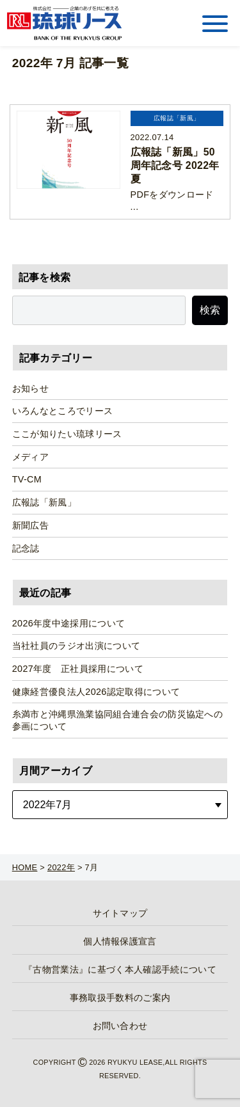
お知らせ (30, 388)
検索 (210, 310)
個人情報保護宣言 (120, 941)
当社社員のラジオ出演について (76, 646)
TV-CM (27, 479)
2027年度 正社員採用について (77, 669)
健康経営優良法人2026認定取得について (96, 692)
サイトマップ (120, 913)
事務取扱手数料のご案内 (120, 997)
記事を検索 (45, 277)
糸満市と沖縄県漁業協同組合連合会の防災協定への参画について (117, 720)
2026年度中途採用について (68, 623)
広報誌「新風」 (44, 502)
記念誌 (26, 548)
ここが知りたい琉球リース (67, 434)
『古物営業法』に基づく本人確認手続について (120, 969)
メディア (30, 457)
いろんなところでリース (62, 411)
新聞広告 (30, 525)
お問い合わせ (120, 1026)
